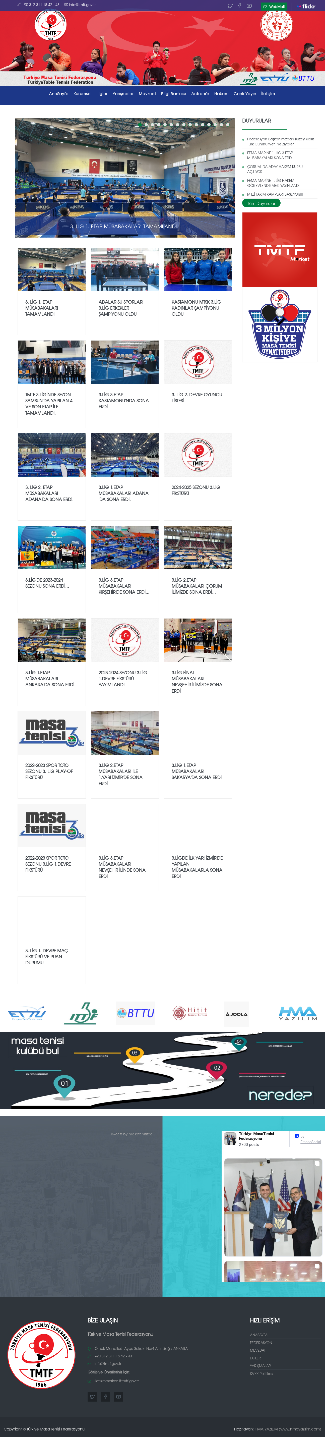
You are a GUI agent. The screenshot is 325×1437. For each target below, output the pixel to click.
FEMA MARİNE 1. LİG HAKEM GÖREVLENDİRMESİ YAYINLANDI (273, 183)
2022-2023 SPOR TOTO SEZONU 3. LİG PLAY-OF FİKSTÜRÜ (49, 771)
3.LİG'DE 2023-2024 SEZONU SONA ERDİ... (47, 583)
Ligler (102, 93)
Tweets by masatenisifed (132, 1133)
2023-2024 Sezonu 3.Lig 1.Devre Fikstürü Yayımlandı (123, 678)
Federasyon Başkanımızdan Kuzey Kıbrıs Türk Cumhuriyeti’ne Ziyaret (280, 141)
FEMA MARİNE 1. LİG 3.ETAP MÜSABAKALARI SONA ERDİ (270, 155)
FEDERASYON (261, 1342)
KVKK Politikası (262, 1373)
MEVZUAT (258, 1350)
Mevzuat (147, 93)
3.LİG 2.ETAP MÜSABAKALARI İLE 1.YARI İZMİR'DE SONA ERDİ (121, 774)
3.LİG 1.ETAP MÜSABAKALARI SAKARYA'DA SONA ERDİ (197, 771)
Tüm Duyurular (261, 203)
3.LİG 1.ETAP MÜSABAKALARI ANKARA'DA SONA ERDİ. (50, 678)
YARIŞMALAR (260, 1365)
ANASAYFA (259, 1334)
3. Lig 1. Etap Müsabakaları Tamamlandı (123, 226)
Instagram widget (275, 1279)
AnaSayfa (59, 93)
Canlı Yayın (245, 93)
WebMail (274, 6)
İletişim (268, 93)
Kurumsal (83, 93)
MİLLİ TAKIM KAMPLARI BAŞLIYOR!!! (275, 194)
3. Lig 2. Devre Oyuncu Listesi (197, 397)
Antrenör (200, 93)
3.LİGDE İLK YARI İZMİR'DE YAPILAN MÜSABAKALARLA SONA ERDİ (197, 867)
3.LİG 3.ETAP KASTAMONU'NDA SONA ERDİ (124, 400)
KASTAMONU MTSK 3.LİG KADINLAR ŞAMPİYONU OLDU (196, 308)
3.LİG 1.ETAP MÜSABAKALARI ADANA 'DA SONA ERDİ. (124, 493)
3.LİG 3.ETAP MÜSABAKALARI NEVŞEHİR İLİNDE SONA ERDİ (122, 867)
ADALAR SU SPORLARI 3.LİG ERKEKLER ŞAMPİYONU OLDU (121, 308)
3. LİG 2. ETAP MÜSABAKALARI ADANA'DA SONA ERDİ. (49, 493)
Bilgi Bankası (173, 93)
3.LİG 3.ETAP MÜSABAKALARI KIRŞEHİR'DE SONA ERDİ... (124, 586)
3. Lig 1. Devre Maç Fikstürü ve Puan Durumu (46, 956)
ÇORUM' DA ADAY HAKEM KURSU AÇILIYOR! (275, 169)
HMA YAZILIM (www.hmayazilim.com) (288, 1428)
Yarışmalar (123, 93)
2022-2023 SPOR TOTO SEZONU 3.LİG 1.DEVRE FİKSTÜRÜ (48, 864)
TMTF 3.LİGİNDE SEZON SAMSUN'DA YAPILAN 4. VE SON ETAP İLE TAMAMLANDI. (49, 403)
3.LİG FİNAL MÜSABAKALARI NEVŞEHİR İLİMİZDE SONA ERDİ (197, 681)
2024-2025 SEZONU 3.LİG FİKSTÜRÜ (196, 490)
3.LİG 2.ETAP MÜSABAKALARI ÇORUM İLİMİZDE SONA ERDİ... (197, 586)
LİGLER (255, 1357)
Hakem (221, 93)
